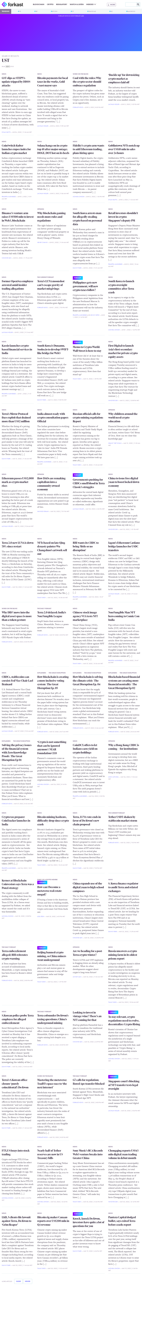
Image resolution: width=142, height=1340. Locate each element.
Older (18, 1281)
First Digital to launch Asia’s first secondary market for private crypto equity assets (123, 351)
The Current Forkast (45, 277)
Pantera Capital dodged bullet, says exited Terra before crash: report (122, 1220)
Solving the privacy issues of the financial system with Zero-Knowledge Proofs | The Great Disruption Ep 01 (17, 752)
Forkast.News (78, 107)
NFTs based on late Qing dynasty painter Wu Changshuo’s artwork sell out (52, 548)
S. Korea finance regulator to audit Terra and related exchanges (123, 887)
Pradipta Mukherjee (9, 197)
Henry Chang (42, 242)
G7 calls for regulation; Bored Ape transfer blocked (89, 1081)
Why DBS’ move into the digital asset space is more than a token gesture (17, 616)
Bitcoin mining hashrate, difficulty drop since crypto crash (53, 820)
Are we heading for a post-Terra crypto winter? (87, 953)
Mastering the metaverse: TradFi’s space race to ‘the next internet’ (52, 1083)
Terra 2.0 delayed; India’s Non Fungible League (51, 614)
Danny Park (77, 268)
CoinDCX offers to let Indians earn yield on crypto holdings (85, 748)
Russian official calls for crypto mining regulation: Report (88, 417)
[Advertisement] (71, 33)
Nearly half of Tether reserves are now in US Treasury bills (50, 1154)
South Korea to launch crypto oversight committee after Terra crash (121, 286)
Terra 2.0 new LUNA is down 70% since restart (18, 544)
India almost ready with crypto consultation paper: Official (52, 417)
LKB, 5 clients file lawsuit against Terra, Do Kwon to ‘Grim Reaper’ (16, 1220)
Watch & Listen (77, 4)
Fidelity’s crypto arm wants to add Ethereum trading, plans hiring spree (88, 149)
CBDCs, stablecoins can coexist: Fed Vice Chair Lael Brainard (17, 680)
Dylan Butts (6, 132)
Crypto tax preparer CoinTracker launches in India (16, 820)
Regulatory (61, 4)
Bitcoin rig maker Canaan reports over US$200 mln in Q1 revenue (53, 1220)
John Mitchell (113, 777)
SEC (111, 11)
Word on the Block (80, 74)
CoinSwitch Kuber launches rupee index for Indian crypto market (16, 149)
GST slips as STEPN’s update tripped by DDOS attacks (16, 81)
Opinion (40, 209)
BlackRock (131, 11)
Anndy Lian (77, 977)
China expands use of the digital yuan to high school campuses (88, 887)
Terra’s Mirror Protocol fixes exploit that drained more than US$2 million (16, 417)
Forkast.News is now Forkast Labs (71, 16)
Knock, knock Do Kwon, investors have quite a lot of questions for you (88, 1222)
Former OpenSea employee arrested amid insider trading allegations (17, 284)
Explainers (41, 673)
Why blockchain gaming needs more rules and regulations (51, 216)
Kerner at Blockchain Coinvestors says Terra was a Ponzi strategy (18, 884)
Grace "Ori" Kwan (115, 443)
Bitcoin (54, 11)
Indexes (90, 4)
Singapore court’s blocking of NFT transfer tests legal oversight (123, 1084)
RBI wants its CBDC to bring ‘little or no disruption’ (86, 546)
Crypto (50, 4)
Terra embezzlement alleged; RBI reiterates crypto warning (15, 954)
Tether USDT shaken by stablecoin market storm (122, 818)
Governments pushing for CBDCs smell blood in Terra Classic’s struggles (89, 483)
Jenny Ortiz (95, 315)
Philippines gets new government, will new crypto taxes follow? (85, 286)
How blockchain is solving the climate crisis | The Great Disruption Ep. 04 (88, 680)
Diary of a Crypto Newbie (47, 880)
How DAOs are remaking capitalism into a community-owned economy (51, 483)
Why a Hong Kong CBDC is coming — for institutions (123, 747)
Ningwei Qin (6, 258)
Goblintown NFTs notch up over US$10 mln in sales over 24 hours (124, 149)
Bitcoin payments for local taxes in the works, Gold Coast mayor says (52, 81)
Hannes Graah (43, 511)
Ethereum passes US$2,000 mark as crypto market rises (18, 481)
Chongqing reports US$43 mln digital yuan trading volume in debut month (123, 1154)
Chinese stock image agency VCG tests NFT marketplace (85, 616)
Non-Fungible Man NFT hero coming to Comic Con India (123, 616)
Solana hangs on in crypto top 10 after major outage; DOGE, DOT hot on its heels (53, 149)
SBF (36, 11)
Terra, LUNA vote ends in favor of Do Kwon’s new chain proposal (87, 820)
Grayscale (92, 11)
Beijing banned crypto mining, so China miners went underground (51, 956)
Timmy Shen (77, 379)
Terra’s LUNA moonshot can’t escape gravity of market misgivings (50, 284)
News (4, 74)
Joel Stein (40, 916)
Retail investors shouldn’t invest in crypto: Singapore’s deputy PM (123, 216)
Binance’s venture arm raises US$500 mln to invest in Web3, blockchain (18, 216)
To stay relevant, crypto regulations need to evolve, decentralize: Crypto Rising (124, 1020)
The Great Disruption (57, 673)
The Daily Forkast (44, 608)
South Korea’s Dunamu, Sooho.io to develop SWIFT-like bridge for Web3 (53, 349)
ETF (73, 11)
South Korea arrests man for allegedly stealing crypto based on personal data (87, 218)
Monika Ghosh (78, 197)
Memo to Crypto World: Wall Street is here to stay (87, 348)
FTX (20, 11)
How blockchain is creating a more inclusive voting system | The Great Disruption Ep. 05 (53, 682)
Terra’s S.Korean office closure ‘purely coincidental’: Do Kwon (15, 1083)
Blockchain (38, 4)
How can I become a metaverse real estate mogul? (49, 890)
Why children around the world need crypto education (123, 417)
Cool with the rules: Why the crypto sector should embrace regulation (87, 81)
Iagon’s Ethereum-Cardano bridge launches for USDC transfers (124, 546)
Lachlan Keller (42, 126)
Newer (27, 1281)
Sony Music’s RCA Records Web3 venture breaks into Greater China (88, 1154)
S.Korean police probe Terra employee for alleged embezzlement (18, 1019)
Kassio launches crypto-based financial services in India (17, 349)
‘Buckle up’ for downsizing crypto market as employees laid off (123, 78)
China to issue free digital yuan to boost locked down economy (123, 481)
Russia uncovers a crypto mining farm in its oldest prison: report (122, 954)
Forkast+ (77, 278)
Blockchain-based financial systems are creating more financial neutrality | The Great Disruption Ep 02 (124, 682)
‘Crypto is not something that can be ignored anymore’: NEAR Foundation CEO (51, 747)
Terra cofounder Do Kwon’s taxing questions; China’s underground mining (52, 1019)
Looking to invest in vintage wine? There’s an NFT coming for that (87, 1016)
